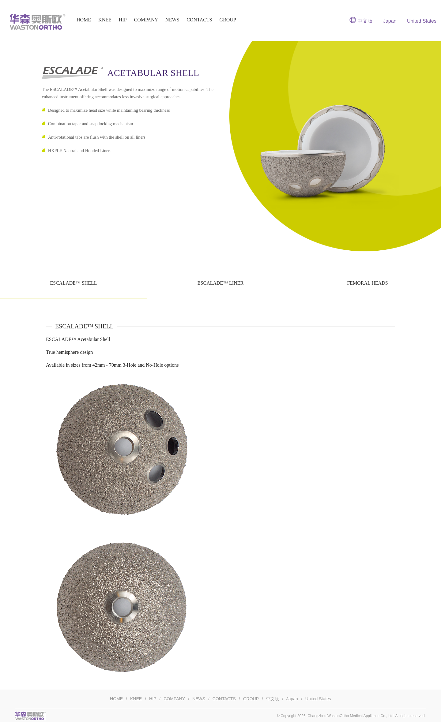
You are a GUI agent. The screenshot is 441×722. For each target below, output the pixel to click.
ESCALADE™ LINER (220, 283)
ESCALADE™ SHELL (73, 283)
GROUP (228, 19)
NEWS (172, 19)
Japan (390, 21)
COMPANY (146, 19)
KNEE (104, 19)
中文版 (360, 20)
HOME (84, 19)
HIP (123, 19)
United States (421, 21)
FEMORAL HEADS (367, 283)
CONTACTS (199, 19)
